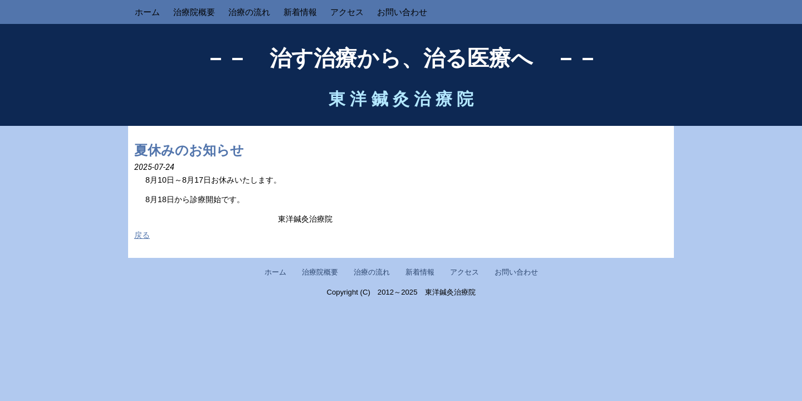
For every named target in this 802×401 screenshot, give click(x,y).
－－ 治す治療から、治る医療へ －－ (401, 58)
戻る (142, 235)
